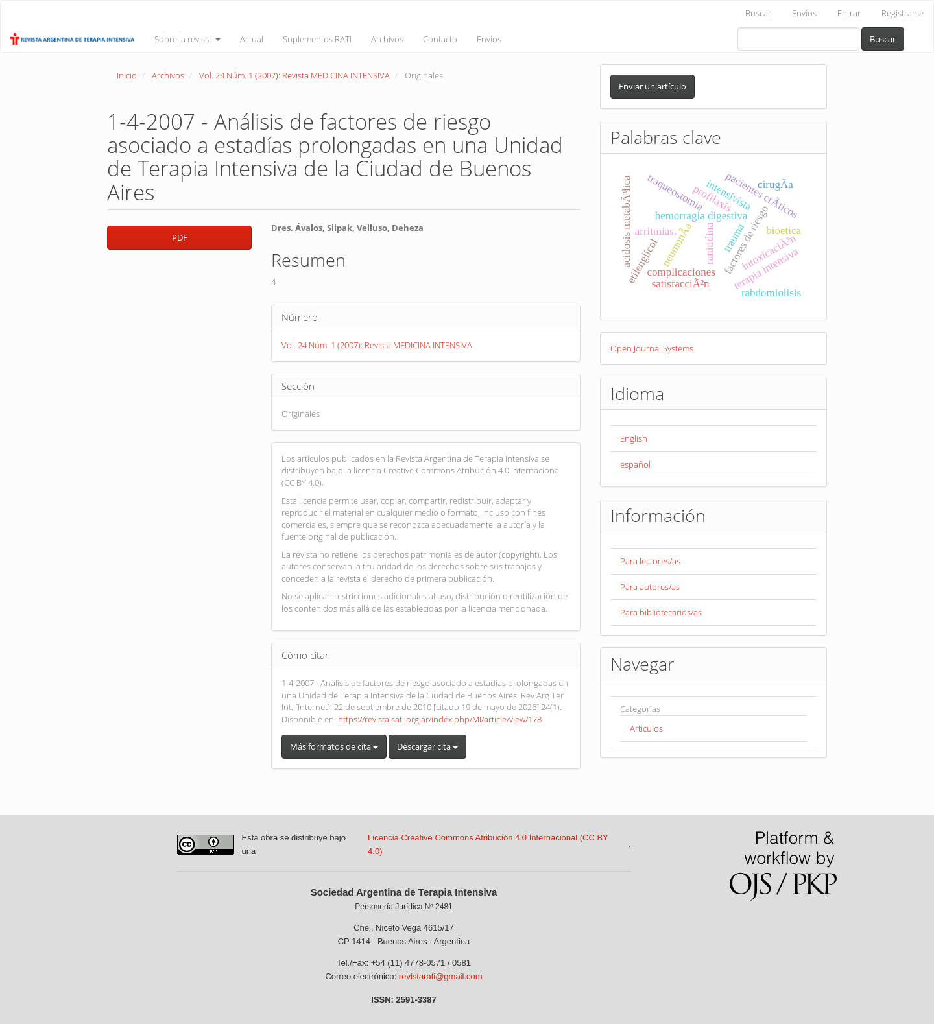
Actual (251, 39)
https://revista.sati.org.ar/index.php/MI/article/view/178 (440, 719)
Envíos (804, 13)
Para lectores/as (650, 561)
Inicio (127, 75)
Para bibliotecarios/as (661, 612)
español (635, 464)
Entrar (849, 13)
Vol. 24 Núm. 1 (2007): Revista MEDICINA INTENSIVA (294, 75)
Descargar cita (427, 746)
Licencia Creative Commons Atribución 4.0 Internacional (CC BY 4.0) (488, 844)
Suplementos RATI (317, 39)
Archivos (387, 39)
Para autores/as (650, 587)
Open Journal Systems (651, 348)
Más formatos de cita (334, 746)
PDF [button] (179, 237)
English (633, 438)
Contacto (440, 39)
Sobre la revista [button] (187, 39)
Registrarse (902, 13)
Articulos (646, 728)
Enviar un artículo (652, 86)
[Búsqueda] (798, 39)
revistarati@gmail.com (441, 976)
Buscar (758, 13)
